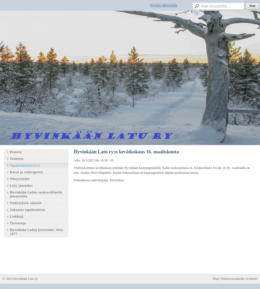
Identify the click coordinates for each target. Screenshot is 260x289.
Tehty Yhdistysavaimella (228, 279)
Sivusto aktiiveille (163, 5)
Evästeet (251, 279)
